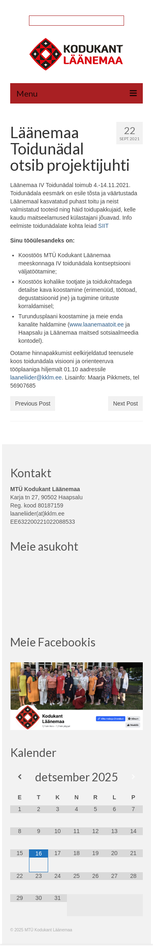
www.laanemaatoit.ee (96, 324)
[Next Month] (133, 777)
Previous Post (32, 403)
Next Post (125, 403)
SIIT (103, 226)
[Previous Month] (19, 777)
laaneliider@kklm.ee (36, 377)
